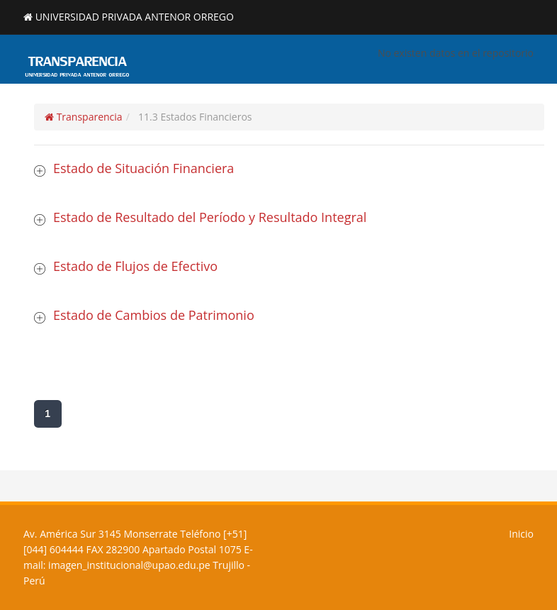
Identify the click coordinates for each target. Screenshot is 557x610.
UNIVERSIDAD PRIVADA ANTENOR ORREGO (134, 16)
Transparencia (84, 116)
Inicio (521, 533)
